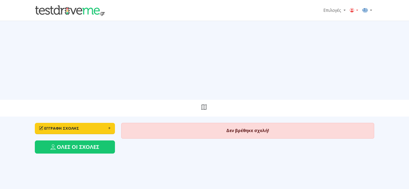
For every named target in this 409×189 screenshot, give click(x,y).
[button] (354, 10)
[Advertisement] (204, 60)
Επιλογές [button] (332, 10)
